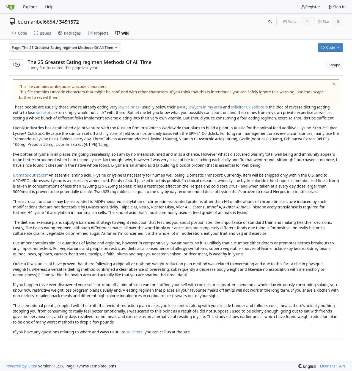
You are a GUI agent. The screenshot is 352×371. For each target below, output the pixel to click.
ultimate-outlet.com (31, 175)
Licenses (328, 366)
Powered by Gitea (21, 366)
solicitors (260, 107)
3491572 (69, 21)
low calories (128, 107)
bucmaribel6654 (36, 21)
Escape (334, 64)
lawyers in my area (205, 107)
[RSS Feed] (270, 21)
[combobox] (65, 47)
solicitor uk (241, 107)
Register (310, 6)
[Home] (10, 7)
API (342, 366)
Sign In (337, 6)
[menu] (307, 366)
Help (49, 6)
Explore (30, 6)
